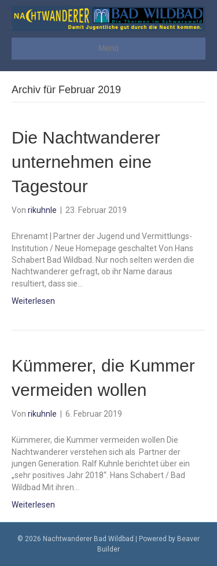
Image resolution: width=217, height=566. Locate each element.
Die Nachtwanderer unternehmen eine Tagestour (86, 162)
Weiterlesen (33, 301)
